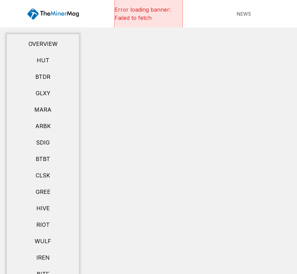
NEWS (244, 14)
